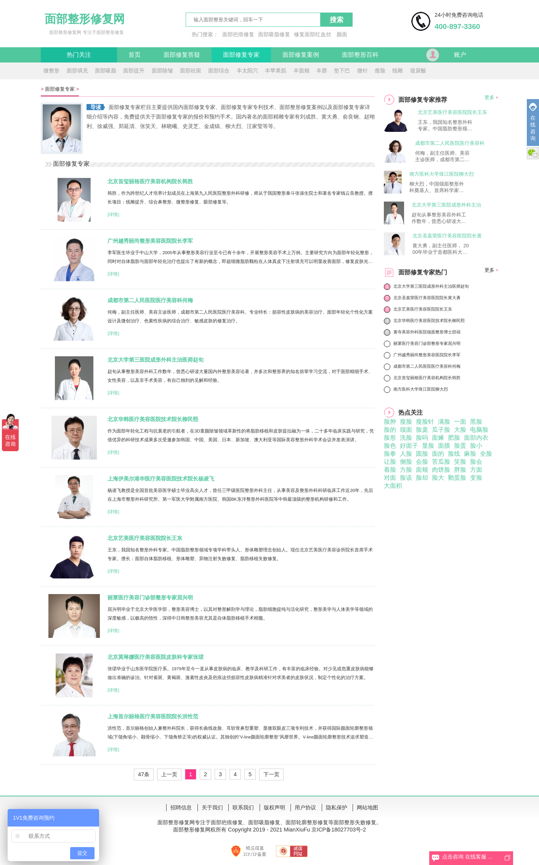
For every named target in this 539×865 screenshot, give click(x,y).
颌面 (406, 429)
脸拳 (390, 453)
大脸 (460, 429)
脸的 (390, 429)
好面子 (409, 445)
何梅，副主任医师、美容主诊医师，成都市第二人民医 (442, 156)
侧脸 (406, 461)
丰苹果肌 (275, 70)
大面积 (393, 485)
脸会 (476, 461)
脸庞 (422, 429)
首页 (134, 54)
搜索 (336, 20)
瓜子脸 (441, 429)
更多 (489, 97)
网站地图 (367, 807)
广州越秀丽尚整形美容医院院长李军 (150, 241)
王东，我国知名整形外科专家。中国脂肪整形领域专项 (445, 125)
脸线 (454, 453)
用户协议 (305, 807)
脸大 (438, 477)
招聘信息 (181, 807)
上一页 (169, 774)
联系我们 (243, 807)
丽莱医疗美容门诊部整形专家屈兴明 (150, 597)
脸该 (406, 477)
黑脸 (476, 421)
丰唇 (321, 70)
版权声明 (274, 807)
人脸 (406, 453)
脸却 (422, 477)
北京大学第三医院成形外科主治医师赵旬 (155, 360)
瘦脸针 (425, 421)
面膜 (444, 445)
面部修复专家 (241, 54)
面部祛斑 (190, 70)
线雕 (397, 70)
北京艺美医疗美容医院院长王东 (144, 538)
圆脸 (422, 453)
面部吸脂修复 (274, 34)
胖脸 (460, 469)
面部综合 (218, 70)
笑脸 (460, 461)
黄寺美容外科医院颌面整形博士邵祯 (426, 332)
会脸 (422, 461)
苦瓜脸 (441, 461)
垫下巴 (342, 70)
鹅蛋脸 (457, 477)
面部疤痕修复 (238, 34)
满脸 (444, 421)
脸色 (390, 445)
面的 (438, 453)
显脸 (428, 445)
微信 (533, 153)
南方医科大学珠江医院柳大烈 (441, 174)
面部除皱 (162, 70)
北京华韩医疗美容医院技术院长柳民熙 (152, 419)
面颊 (422, 469)
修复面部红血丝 (312, 34)
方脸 (406, 469)
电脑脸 (479, 429)
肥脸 (454, 437)
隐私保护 (336, 807)
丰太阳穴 (247, 70)
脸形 (390, 437)
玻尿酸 (418, 70)
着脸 (390, 469)
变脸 (476, 477)
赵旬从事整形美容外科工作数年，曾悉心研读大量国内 (439, 218)
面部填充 (77, 70)
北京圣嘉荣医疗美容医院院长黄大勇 (426, 297)
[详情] (113, 214)
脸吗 (422, 437)
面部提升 (133, 70)
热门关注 (79, 54)
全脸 (486, 453)
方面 (476, 469)
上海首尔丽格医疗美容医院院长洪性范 (152, 716)
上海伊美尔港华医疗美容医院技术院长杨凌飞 (160, 479)
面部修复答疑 (182, 54)
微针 (362, 70)
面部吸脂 (105, 70)
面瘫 (438, 437)
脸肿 (390, 421)
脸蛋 (460, 445)
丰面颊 (302, 70)
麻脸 (470, 453)
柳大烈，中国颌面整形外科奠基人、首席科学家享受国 (436, 187)
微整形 (51, 70)
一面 (460, 421)
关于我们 (212, 807)
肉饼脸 (441, 469)
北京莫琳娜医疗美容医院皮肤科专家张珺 (155, 657)
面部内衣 (476, 437)
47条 (143, 774)
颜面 (342, 34)
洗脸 (406, 437)
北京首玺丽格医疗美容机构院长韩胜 (150, 181)
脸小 (476, 445)
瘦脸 (380, 70)
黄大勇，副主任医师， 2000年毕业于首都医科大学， (440, 249)
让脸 (390, 461)
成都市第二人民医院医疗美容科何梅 (150, 300)
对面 (390, 477)
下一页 (271, 774)
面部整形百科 (360, 54)
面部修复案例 (300, 54)
